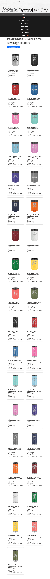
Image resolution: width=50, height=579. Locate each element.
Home (25, 18)
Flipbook (25, 35)
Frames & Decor (25, 29)
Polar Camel (25, 23)
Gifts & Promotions (25, 21)
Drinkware (25, 26)
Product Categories (13, 47)
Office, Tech (25, 32)
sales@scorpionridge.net (36, 1)
